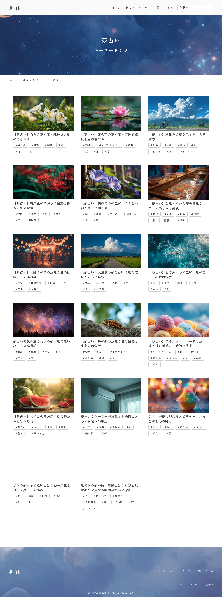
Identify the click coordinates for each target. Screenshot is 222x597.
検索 (184, 7)
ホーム (116, 7)
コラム (168, 7)
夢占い (129, 7)
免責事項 (208, 584)
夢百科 (15, 7)
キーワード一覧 (149, 7)
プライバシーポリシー (185, 584)
